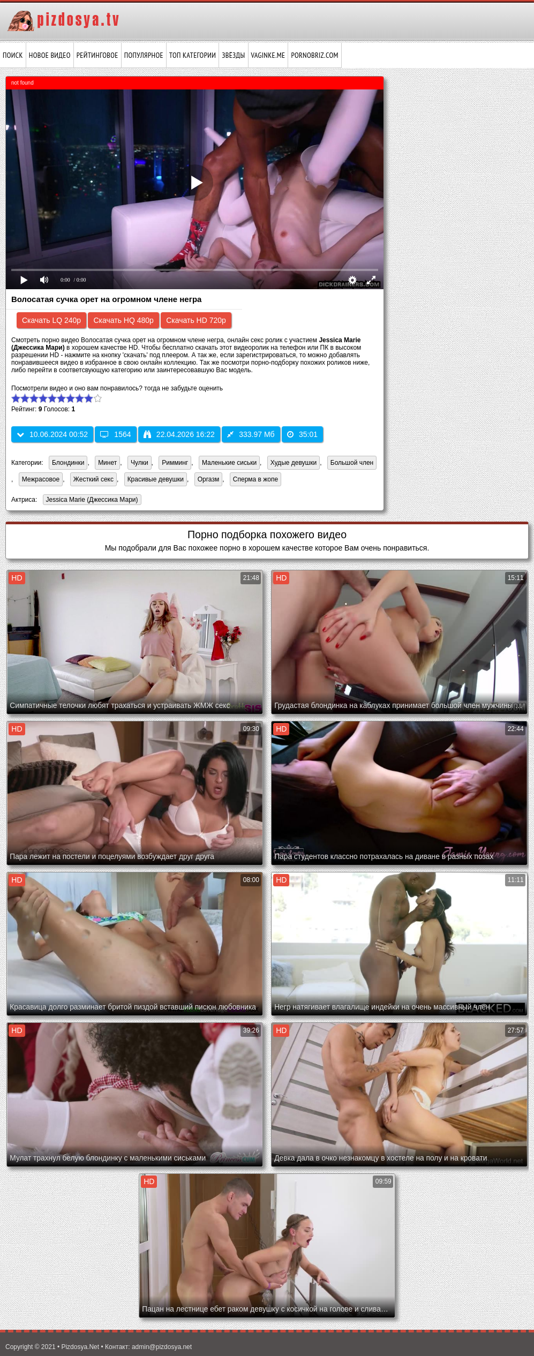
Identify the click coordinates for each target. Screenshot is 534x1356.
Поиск (13, 55)
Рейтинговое (97, 55)
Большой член (351, 462)
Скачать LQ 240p (51, 320)
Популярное (143, 55)
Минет (107, 462)
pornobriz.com (314, 55)
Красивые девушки (155, 479)
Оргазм (208, 479)
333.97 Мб (250, 434)
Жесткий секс (93, 479)
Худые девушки (293, 462)
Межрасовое (40, 479)
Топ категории (192, 55)
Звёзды (233, 55)
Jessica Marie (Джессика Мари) (90, 500)
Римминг (175, 462)
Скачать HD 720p (196, 320)
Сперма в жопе (255, 479)
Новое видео (50, 55)
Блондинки (68, 462)
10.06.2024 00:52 (52, 434)
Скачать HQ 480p (123, 320)
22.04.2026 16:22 (179, 434)
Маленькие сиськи (229, 462)
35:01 (302, 434)
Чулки (139, 462)
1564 (115, 434)
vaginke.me (268, 55)
